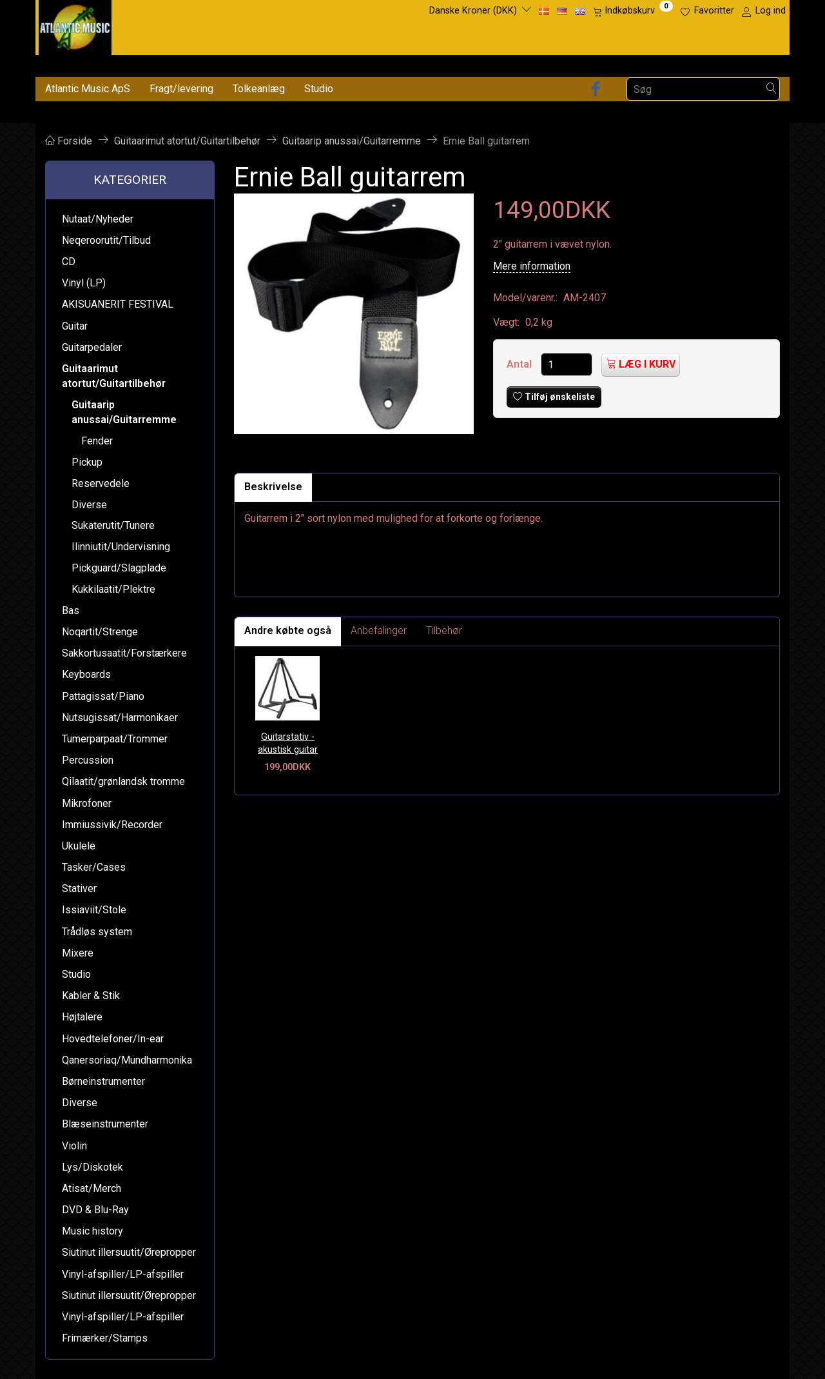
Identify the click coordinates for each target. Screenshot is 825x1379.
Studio (318, 89)
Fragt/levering (181, 89)
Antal (520, 364)
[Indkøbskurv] (633, 11)
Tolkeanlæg (259, 89)
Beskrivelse (273, 487)
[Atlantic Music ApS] (75, 24)
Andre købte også (287, 630)
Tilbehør (444, 630)
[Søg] (771, 89)
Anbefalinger (379, 630)
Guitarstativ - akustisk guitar (288, 743)
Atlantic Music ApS (87, 89)
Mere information (531, 266)
